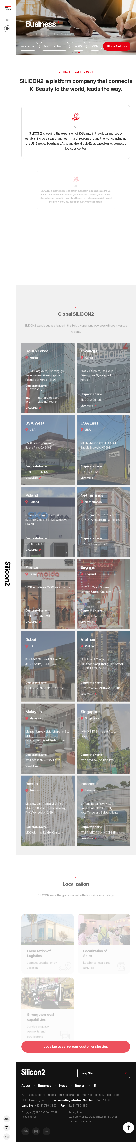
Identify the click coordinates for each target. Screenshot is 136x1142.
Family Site (87, 1073)
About (25, 1086)
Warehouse (27, 46)
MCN (95, 46)
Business (44, 1086)
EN (8, 28)
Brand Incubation (54, 46)
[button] (72, 52)
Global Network (117, 46)
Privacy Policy (76, 1112)
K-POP (79, 46)
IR (95, 1086)
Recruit (80, 1086)
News (63, 1086)
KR (8, 20)
